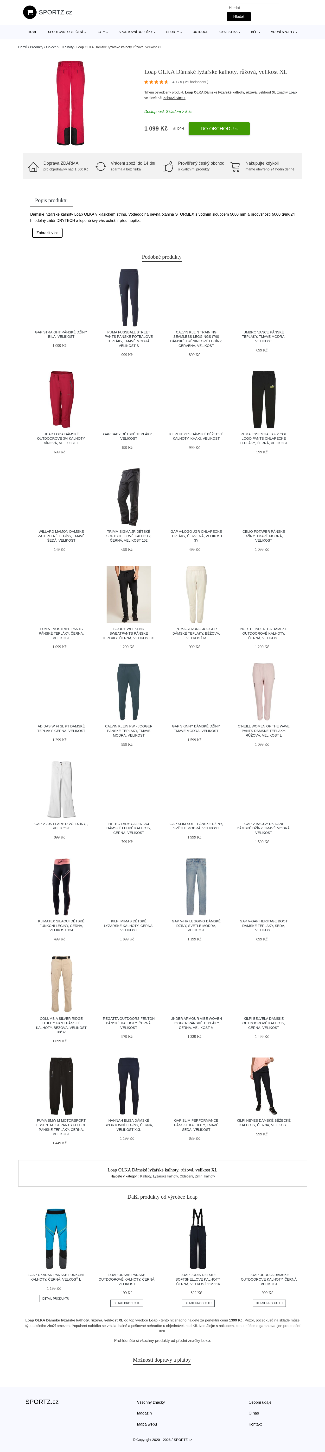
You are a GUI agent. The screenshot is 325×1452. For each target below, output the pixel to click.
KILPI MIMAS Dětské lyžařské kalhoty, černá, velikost (128, 925)
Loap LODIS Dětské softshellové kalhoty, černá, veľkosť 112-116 (198, 1279)
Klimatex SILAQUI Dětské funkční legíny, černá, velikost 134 (61, 925)
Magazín (144, 1413)
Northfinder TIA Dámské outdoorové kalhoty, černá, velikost (263, 633)
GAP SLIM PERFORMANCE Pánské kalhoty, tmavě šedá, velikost (196, 1125)
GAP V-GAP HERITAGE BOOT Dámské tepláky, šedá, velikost (264, 925)
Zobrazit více (47, 233)
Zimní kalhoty (205, 1176)
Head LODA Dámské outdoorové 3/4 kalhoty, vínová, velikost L (61, 438)
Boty (100, 32)
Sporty (172, 32)
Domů (22, 47)
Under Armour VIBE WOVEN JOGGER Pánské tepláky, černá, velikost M (196, 1023)
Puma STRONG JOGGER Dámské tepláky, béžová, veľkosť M (196, 633)
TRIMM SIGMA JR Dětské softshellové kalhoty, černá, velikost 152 (128, 536)
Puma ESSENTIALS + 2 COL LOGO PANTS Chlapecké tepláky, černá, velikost (264, 438)
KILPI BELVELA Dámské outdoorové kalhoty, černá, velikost (263, 1023)
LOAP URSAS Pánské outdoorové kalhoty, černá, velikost (127, 1279)
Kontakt (255, 1424)
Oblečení (52, 47)
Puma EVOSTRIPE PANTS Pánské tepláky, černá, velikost (61, 633)
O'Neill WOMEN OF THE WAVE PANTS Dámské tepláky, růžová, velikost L (264, 730)
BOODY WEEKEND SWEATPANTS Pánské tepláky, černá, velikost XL (128, 633)
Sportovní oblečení (65, 32)
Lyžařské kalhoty (165, 1176)
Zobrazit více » (174, 98)
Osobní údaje (260, 1402)
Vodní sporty (282, 32)
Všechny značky (151, 1402)
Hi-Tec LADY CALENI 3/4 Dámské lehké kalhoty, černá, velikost (129, 828)
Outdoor (200, 32)
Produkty (36, 47)
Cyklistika (228, 32)
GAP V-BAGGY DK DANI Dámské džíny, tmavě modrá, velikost (264, 828)
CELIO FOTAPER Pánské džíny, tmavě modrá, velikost (263, 536)
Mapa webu (147, 1424)
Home (32, 32)
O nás (254, 1413)
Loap (293, 92)
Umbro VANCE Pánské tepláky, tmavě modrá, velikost (264, 336)
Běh (254, 32)
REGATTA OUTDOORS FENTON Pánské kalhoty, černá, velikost (129, 1023)
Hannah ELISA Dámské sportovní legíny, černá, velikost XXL (128, 1125)
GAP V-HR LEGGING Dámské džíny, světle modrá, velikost (196, 925)
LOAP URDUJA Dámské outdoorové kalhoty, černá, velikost (269, 1279)
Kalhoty (68, 47)
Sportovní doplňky (136, 32)
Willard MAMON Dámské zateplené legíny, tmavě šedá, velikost (61, 536)
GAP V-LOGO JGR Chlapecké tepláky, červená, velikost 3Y (196, 536)
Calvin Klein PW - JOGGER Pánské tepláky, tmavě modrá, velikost (129, 730)
